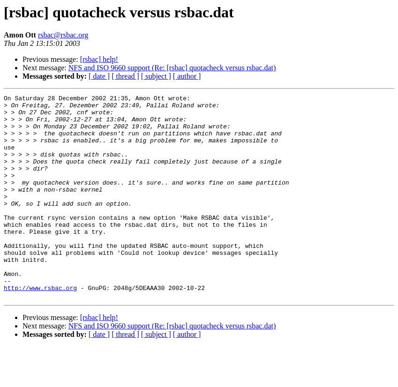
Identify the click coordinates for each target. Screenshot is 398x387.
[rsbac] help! (99, 59)
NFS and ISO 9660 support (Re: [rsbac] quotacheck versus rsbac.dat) (172, 68)
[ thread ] (125, 76)
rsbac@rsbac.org (63, 35)
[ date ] (99, 76)
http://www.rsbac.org (40, 327)
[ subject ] (156, 76)
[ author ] (187, 76)
